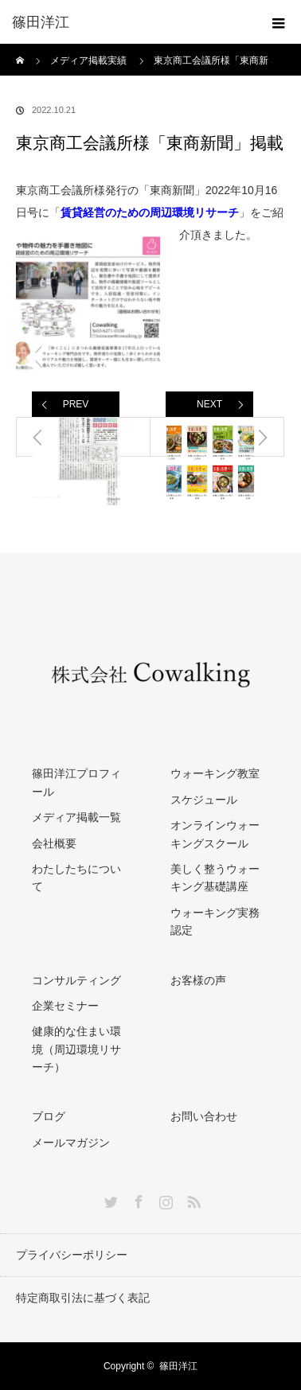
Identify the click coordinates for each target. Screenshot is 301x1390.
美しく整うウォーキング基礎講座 (215, 877)
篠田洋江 (178, 1366)
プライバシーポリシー (71, 1254)
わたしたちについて (76, 877)
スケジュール (203, 799)
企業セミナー (65, 1005)
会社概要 (54, 843)
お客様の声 (198, 980)
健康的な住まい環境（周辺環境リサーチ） (76, 1049)
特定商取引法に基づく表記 (83, 1297)
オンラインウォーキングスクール (215, 834)
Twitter (109, 1199)
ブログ (48, 1116)
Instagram (164, 1199)
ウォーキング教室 (215, 773)
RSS (192, 1199)
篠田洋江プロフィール (76, 782)
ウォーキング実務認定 (215, 921)
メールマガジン (71, 1142)
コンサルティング (76, 980)
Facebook (137, 1199)
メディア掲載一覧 (76, 817)
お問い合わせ (203, 1116)
